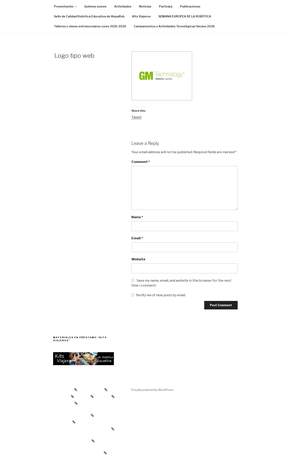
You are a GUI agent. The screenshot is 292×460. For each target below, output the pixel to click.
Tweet (136, 117)
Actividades (122, 6)
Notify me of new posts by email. (161, 295)
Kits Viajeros (141, 16)
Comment (140, 162)
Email (137, 238)
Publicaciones (190, 6)
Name (137, 217)
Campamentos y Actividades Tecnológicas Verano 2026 (174, 26)
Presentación (65, 6)
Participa (165, 6)
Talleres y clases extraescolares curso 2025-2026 (90, 26)
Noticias (145, 6)
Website (138, 259)
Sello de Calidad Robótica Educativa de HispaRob (89, 16)
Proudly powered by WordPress (152, 390)
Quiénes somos (95, 6)
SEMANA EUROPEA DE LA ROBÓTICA (184, 16)
